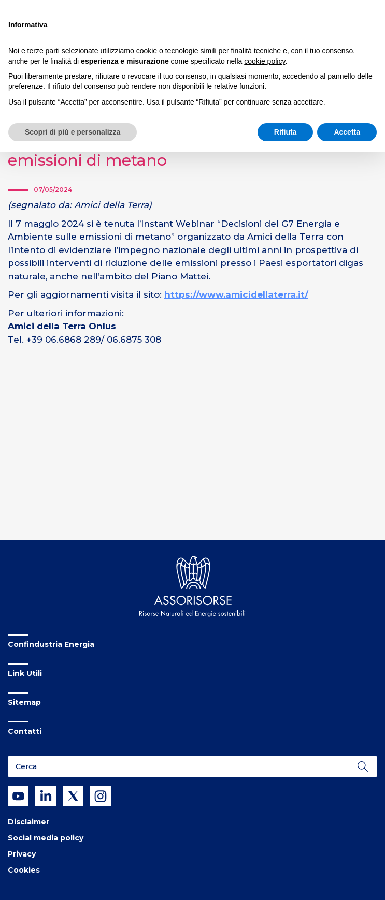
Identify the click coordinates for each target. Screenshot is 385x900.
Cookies (24, 870)
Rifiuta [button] (285, 132)
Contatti (24, 731)
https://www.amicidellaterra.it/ (236, 294)
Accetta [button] (347, 132)
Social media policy (45, 838)
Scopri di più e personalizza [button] (72, 132)
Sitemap (24, 702)
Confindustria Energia (51, 644)
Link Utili (25, 673)
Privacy (22, 854)
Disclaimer (28, 822)
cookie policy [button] (264, 61)
